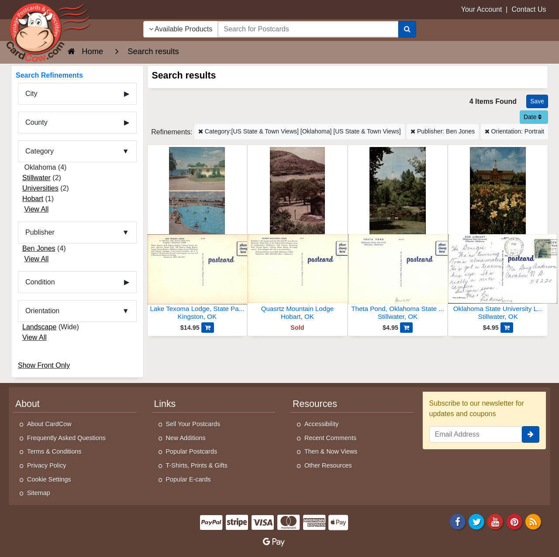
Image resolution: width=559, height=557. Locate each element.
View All (36, 209)
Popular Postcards (191, 451)
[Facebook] (458, 521)
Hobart (32, 198)
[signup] (530, 434)
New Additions (186, 437)
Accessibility (321, 423)
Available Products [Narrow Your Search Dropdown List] (181, 29)
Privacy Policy (46, 465)
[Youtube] (496, 521)
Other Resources (328, 465)
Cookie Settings (49, 479)
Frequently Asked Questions (66, 437)
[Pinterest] (514, 521)
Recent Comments (330, 437)
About (27, 404)
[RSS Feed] (533, 521)
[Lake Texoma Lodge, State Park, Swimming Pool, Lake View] (197, 235)
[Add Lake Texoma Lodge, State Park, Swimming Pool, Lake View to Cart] (207, 327)
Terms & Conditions (54, 451)
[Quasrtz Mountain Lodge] (297, 235)
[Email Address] (475, 434)
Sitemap (38, 492)
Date (533, 116)
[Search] (407, 29)
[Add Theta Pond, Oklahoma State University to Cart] (406, 327)
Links (165, 404)
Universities (40, 188)
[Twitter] (476, 521)
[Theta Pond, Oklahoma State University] (398, 235)
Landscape (39, 327)
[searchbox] (307, 29)
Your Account (481, 9)
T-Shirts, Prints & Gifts (197, 465)
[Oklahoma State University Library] (498, 235)
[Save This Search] (537, 101)
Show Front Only (44, 365)
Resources (315, 404)
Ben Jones (38, 248)
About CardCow (49, 423)
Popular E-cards (188, 479)
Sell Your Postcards (193, 423)
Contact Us (528, 9)
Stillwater (36, 177)
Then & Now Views (330, 451)
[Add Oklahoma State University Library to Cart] (506, 327)
